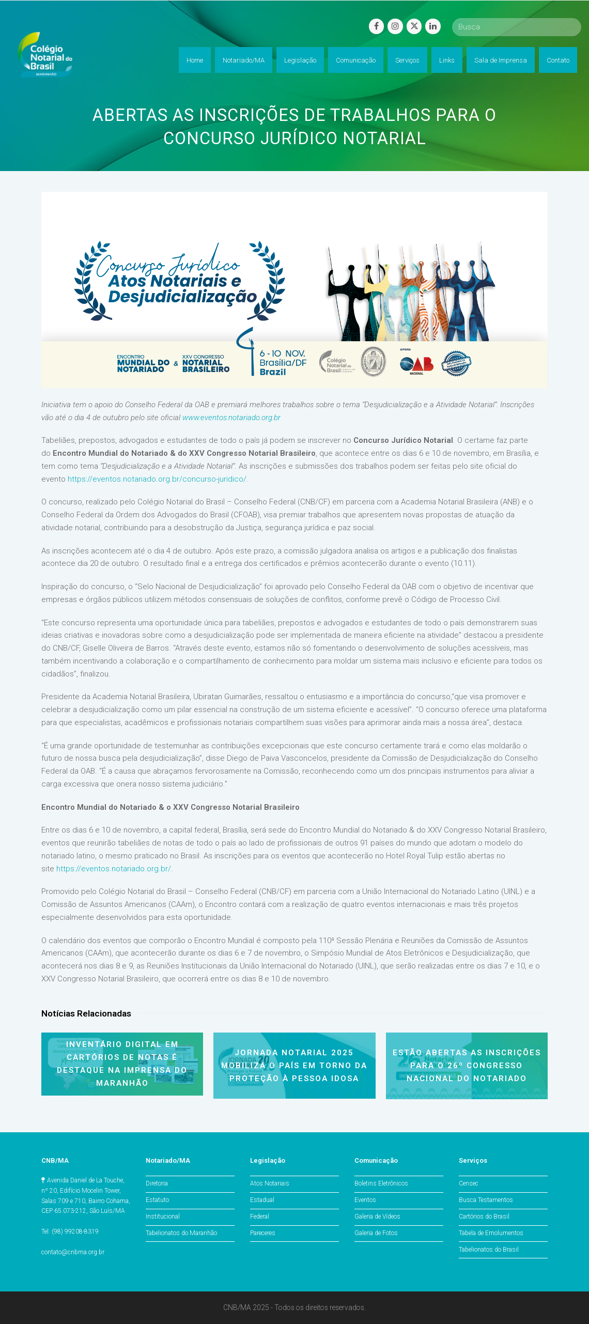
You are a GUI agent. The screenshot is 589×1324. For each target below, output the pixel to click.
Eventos (365, 1200)
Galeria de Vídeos (377, 1216)
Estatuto (157, 1200)
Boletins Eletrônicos (381, 1183)
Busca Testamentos (486, 1200)
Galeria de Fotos (376, 1233)
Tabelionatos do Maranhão (181, 1233)
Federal (259, 1216)
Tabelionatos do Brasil (489, 1249)
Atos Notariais (269, 1183)
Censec (468, 1183)
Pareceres (262, 1233)
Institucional (163, 1216)
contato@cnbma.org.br (72, 1252)
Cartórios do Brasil (484, 1216)
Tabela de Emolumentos (491, 1233)
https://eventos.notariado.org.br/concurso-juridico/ (157, 479)
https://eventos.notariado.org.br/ (113, 868)
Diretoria (157, 1183)
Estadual (262, 1200)
